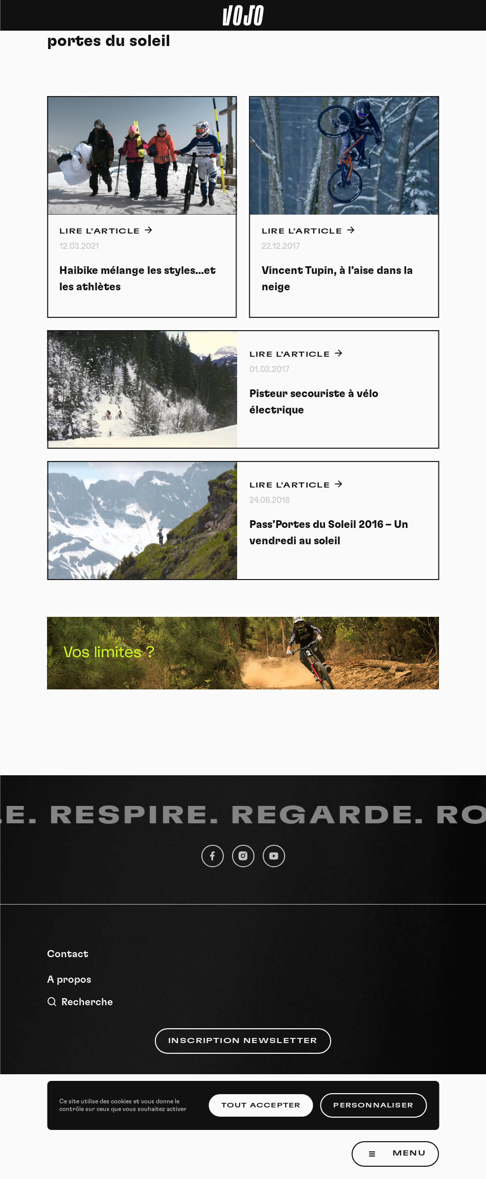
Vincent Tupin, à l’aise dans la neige (337, 278)
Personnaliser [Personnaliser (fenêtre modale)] (373, 1105)
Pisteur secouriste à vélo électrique (313, 401)
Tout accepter (261, 1105)
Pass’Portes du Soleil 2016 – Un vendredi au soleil (328, 532)
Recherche (80, 1002)
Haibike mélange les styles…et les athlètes (137, 278)
